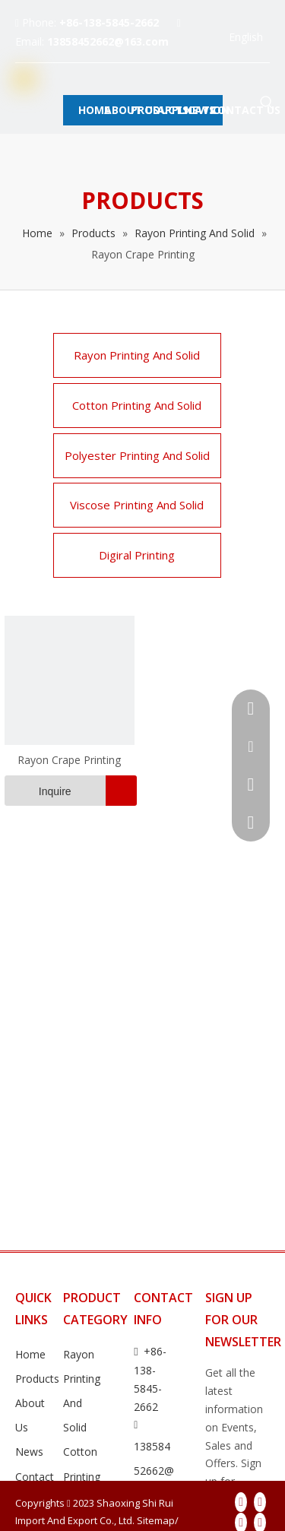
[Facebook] (241, 1502)
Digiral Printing (137, 555)
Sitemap (156, 1520)
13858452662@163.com (108, 41)
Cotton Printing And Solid (136, 405)
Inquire (38, 790)
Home (30, 1354)
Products (37, 1378)
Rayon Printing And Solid (137, 355)
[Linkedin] (260, 1502)
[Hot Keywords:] (266, 103)
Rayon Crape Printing (69, 760)
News (29, 1451)
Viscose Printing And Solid (137, 504)
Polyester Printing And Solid (137, 455)
